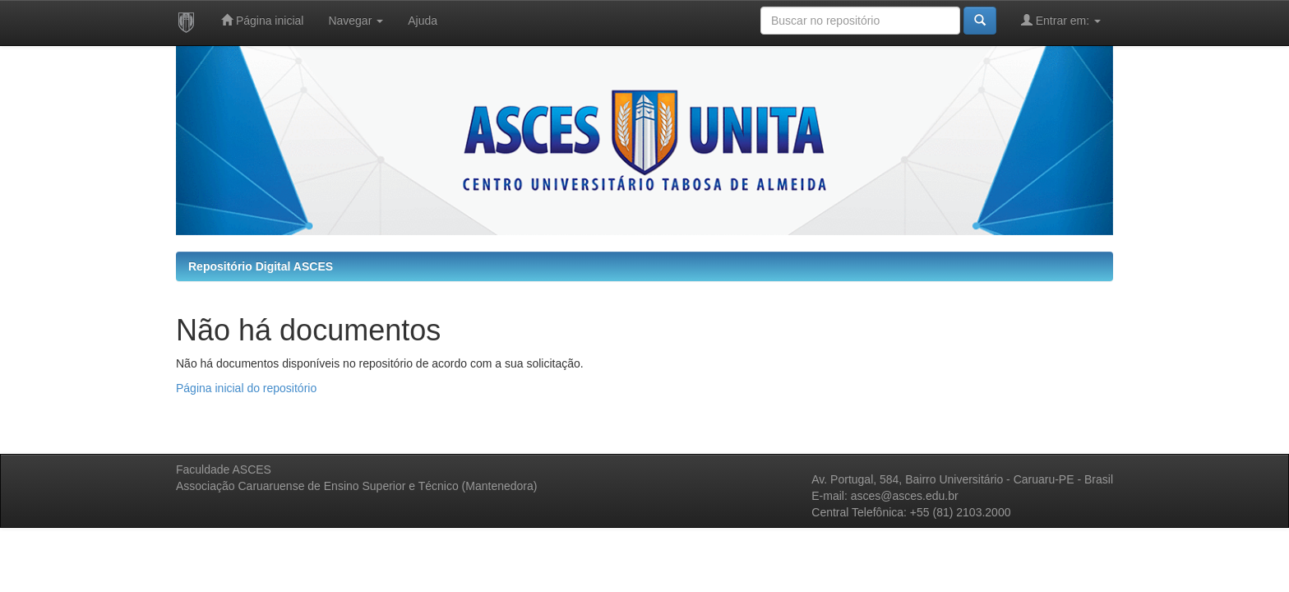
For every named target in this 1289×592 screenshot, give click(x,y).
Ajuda (422, 20)
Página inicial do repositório (246, 388)
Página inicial (262, 20)
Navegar (355, 20)
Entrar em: (1061, 20)
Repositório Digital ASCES (260, 266)
